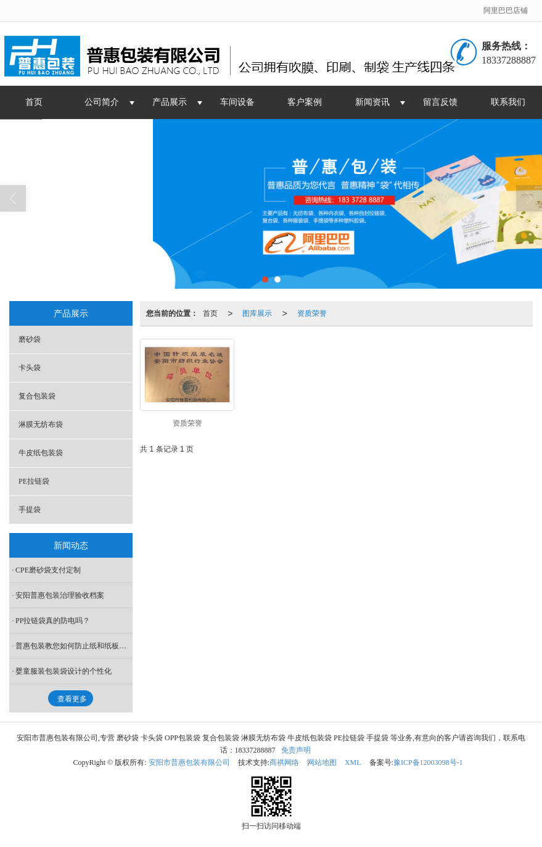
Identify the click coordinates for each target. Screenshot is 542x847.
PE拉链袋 (33, 481)
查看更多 (72, 699)
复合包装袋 (36, 396)
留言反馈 (440, 102)
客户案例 (304, 102)
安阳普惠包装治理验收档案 (59, 595)
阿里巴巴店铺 (505, 10)
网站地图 (322, 762)
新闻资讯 (372, 102)
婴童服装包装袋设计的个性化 (63, 671)
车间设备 (237, 102)
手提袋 (29, 509)
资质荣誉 (312, 313)
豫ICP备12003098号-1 (428, 762)
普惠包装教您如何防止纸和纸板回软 (74, 646)
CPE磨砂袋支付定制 (48, 570)
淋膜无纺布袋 (40, 424)
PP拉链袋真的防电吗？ (52, 620)
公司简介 (101, 102)
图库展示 (257, 313)
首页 (34, 102)
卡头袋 (29, 367)
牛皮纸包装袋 (40, 452)
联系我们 (508, 102)
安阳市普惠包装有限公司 (189, 762)
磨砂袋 (29, 339)
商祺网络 (284, 762)
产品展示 (169, 102)
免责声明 (296, 750)
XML (353, 762)
